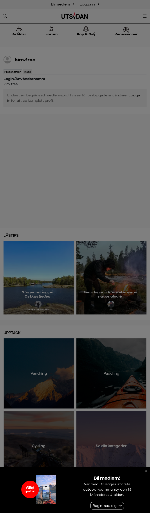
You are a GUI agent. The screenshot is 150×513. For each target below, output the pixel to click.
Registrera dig (104, 505)
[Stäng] (145, 471)
